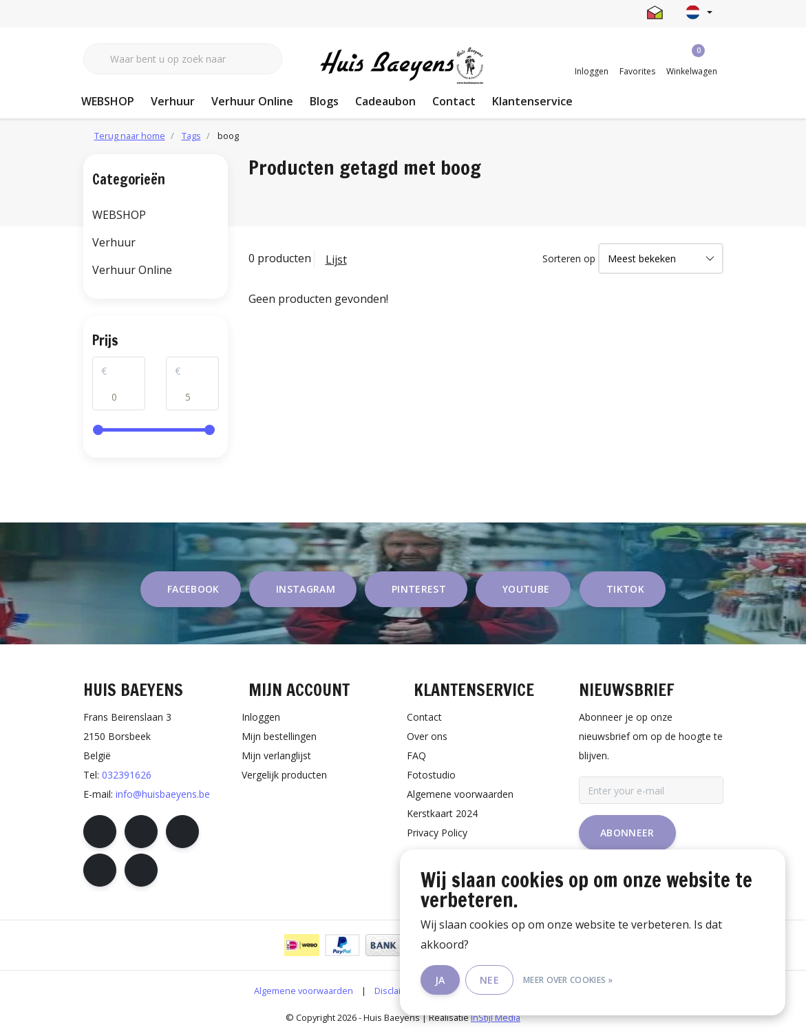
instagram (305, 588)
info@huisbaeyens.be (163, 794)
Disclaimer (395, 990)
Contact (454, 101)
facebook (193, 588)
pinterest (419, 588)
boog (228, 135)
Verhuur (173, 101)
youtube (525, 588)
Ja (440, 979)
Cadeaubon (385, 101)
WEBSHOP (107, 101)
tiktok (625, 588)
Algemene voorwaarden (303, 990)
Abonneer (627, 832)
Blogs (324, 101)
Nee (489, 979)
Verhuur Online (252, 101)
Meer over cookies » (568, 980)
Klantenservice (532, 101)
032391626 (126, 774)
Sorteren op (568, 258)
